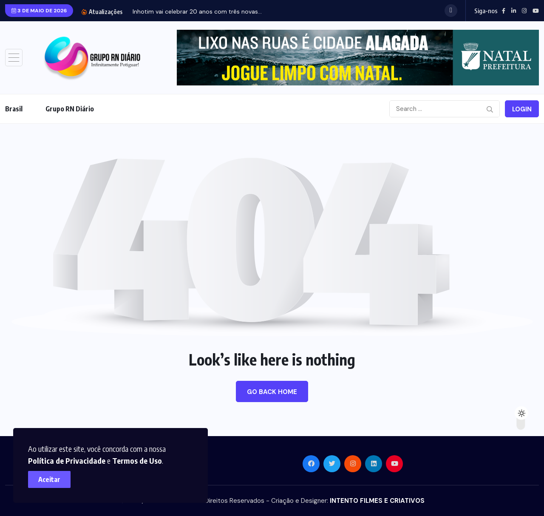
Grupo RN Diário (69, 109)
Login (522, 109)
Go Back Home (272, 392)
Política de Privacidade (68, 459)
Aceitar (51, 477)
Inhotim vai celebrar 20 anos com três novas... (197, 11)
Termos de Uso (139, 459)
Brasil (14, 109)
